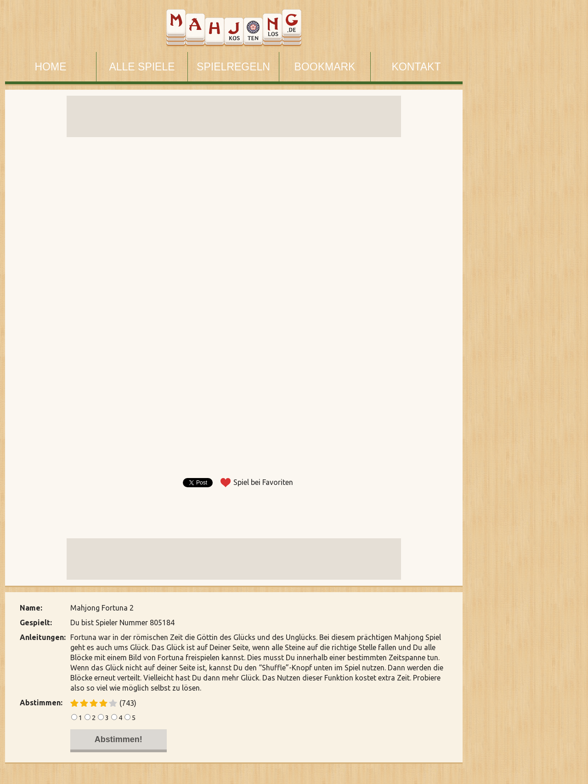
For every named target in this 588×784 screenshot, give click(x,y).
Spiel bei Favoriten (263, 482)
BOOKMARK (325, 67)
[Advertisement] (523, 344)
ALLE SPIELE (142, 67)
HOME (51, 67)
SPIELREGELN (233, 67)
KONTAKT (416, 67)
